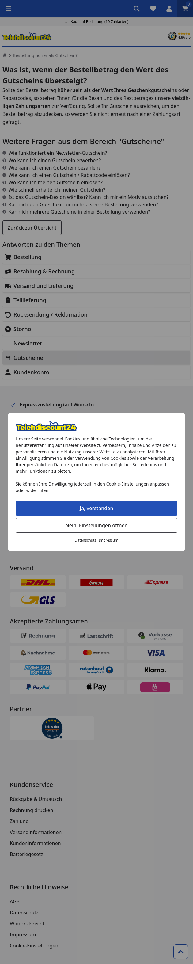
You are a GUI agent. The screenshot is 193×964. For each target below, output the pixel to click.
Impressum (108, 540)
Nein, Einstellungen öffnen (96, 525)
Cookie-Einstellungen (127, 484)
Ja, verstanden (96, 508)
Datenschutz (85, 540)
